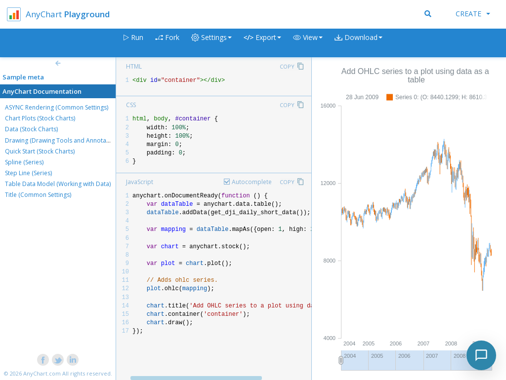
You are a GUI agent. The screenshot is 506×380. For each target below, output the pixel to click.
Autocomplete (252, 182)
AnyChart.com (42, 373)
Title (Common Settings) (38, 194)
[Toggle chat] (481, 355)
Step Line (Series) (28, 173)
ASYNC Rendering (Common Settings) (56, 107)
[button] (308, 43)
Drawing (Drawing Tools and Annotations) (63, 140)
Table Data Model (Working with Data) (58, 184)
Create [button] (473, 13)
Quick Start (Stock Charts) (40, 151)
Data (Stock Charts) (31, 129)
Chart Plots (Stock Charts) (40, 118)
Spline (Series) (24, 162)
